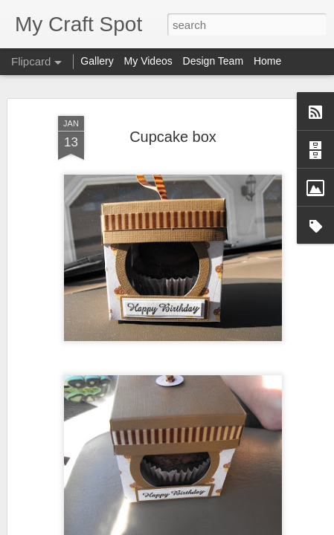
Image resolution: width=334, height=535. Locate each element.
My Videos (148, 61)
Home (267, 61)
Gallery (96, 61)
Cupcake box (172, 134)
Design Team (213, 61)
